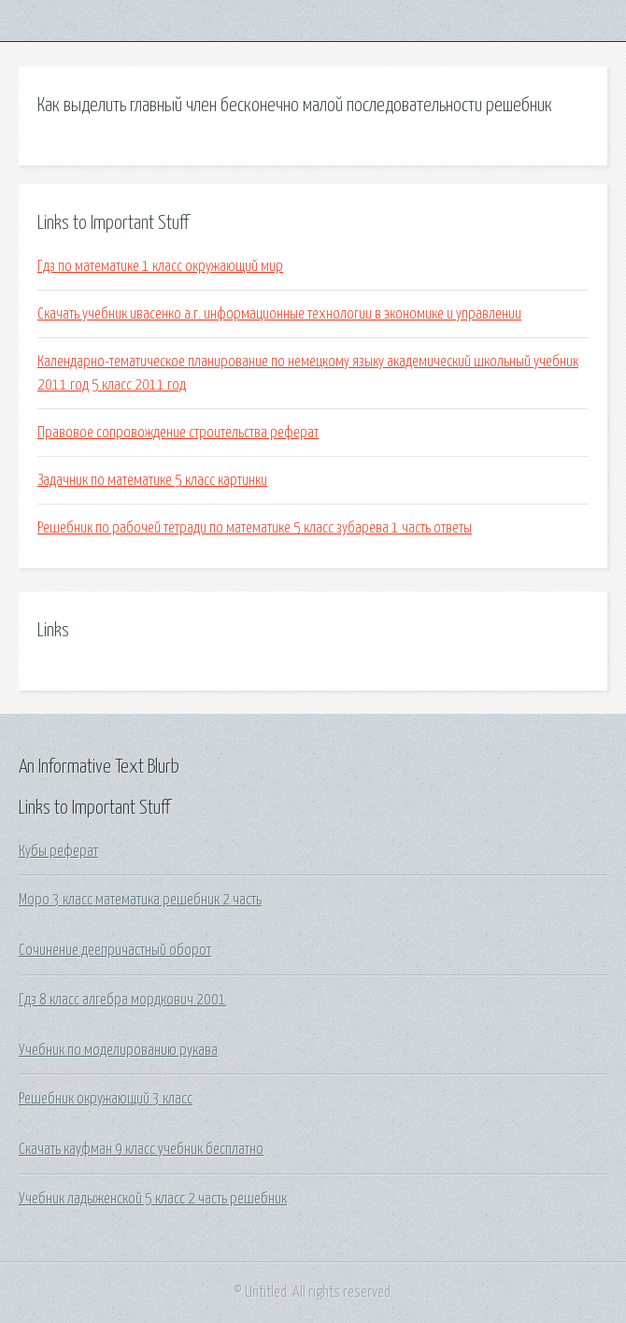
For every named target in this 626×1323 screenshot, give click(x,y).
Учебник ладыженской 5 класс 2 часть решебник (153, 1198)
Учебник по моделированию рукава (118, 1050)
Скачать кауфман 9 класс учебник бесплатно (141, 1149)
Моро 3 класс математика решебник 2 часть (140, 899)
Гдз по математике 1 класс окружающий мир (160, 266)
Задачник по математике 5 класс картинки (152, 480)
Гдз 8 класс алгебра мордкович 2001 (122, 999)
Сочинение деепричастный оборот (115, 950)
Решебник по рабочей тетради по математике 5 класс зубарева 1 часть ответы (254, 527)
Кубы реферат (58, 851)
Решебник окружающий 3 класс (105, 1098)
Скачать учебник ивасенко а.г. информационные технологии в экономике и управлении (279, 313)
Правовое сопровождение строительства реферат (178, 432)
